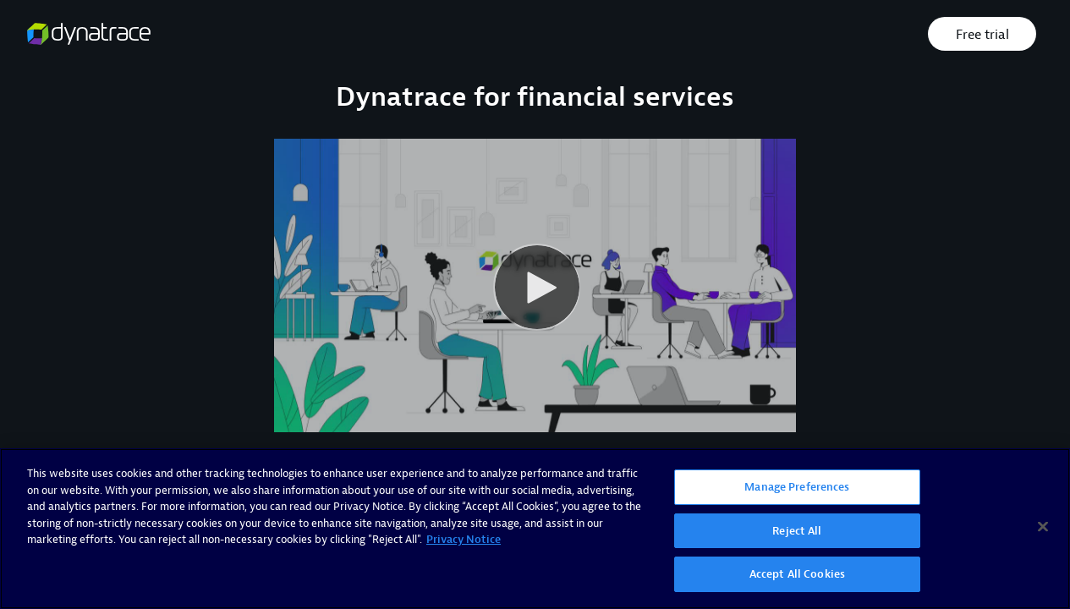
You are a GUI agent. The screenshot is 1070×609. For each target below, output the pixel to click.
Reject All (796, 531)
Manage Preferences (796, 487)
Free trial (982, 34)
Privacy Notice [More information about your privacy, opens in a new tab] (463, 539)
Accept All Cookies (797, 574)
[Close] (1043, 527)
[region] (535, 528)
